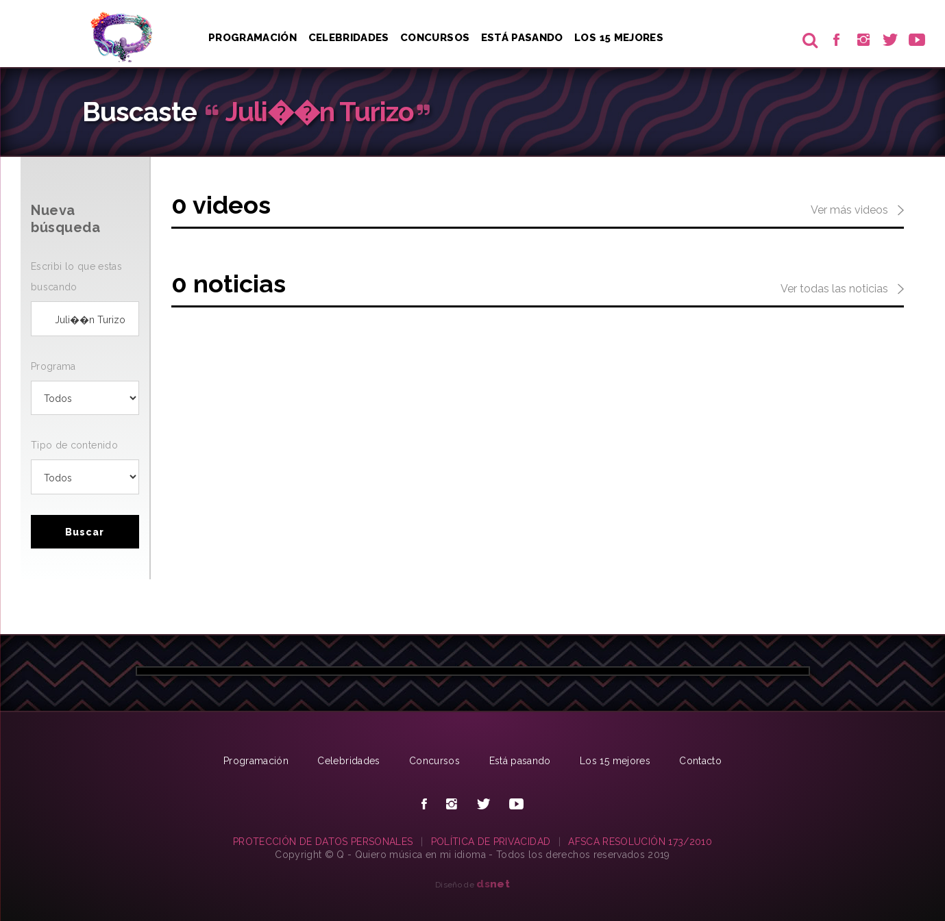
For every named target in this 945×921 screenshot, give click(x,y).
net (493, 883)
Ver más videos (857, 210)
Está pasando (522, 37)
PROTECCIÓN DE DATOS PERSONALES (323, 841)
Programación (252, 37)
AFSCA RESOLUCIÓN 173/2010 (640, 841)
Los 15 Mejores (618, 37)
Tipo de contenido (74, 445)
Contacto (700, 760)
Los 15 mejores (615, 760)
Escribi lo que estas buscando (76, 276)
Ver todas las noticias (842, 289)
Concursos (434, 37)
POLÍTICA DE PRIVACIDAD (491, 841)
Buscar (84, 532)
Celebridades (348, 37)
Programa (53, 366)
